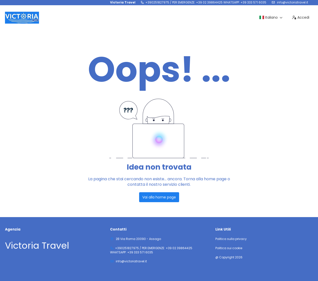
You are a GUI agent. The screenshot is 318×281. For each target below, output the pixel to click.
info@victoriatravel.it (292, 2)
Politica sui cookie (228, 248)
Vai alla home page (159, 197)
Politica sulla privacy (231, 239)
